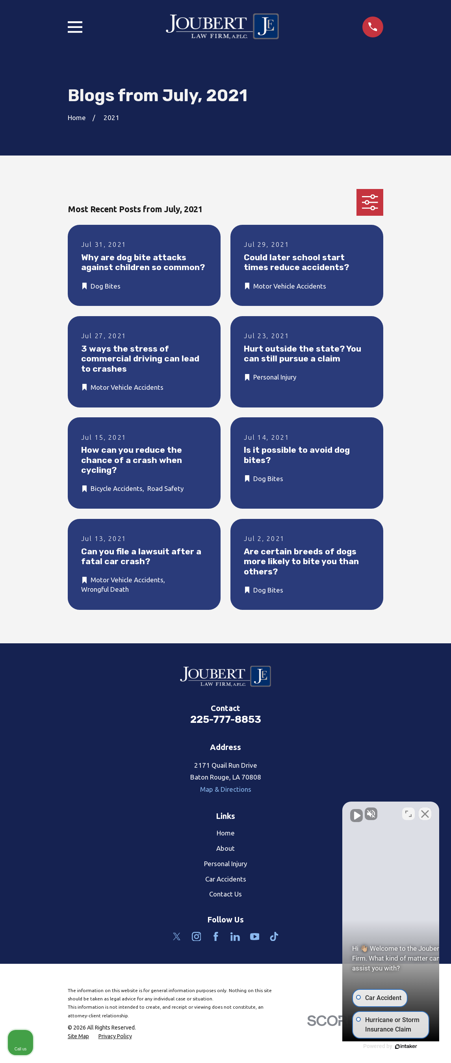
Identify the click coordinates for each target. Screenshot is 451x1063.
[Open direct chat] (408, 811)
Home (226, 833)
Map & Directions (225, 789)
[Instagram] (196, 936)
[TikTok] (274, 936)
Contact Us (225, 894)
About (225, 848)
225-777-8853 (225, 719)
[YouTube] (255, 936)
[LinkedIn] (235, 936)
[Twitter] (177, 936)
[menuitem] (78, 1037)
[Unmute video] (311, 811)
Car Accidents (225, 879)
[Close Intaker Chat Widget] (425, 811)
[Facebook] (216, 936)
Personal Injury (225, 863)
